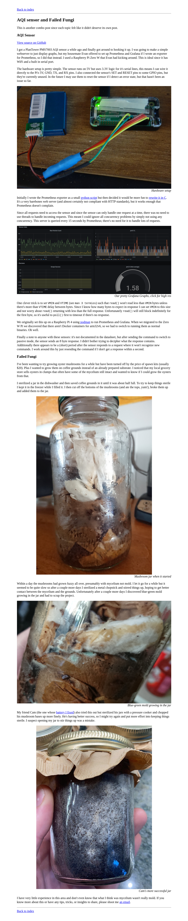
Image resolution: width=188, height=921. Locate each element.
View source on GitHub (31, 42)
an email (124, 902)
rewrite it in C (157, 197)
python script (89, 197)
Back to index (25, 9)
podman (85, 322)
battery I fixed (65, 712)
